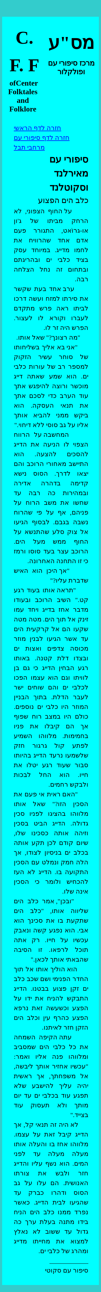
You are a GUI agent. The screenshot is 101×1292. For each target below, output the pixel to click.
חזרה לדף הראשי (37, 127)
